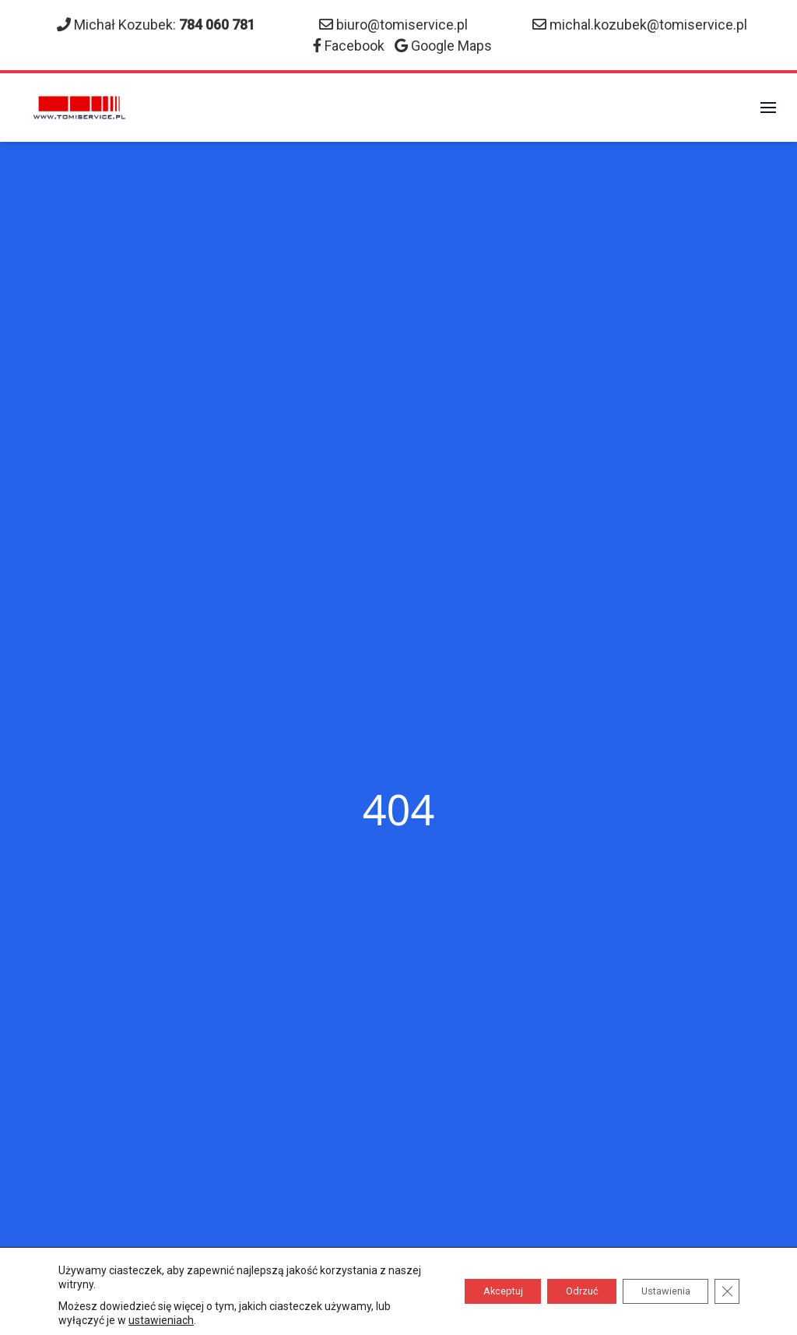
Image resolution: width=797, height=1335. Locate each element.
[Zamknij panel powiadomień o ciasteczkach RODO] (725, 1291)
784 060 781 (217, 24)
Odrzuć (556, 1291)
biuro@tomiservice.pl (402, 24)
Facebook (354, 45)
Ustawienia (654, 1291)
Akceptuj (464, 1291)
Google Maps (451, 45)
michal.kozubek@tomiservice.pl (648, 24)
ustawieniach (178, 1320)
